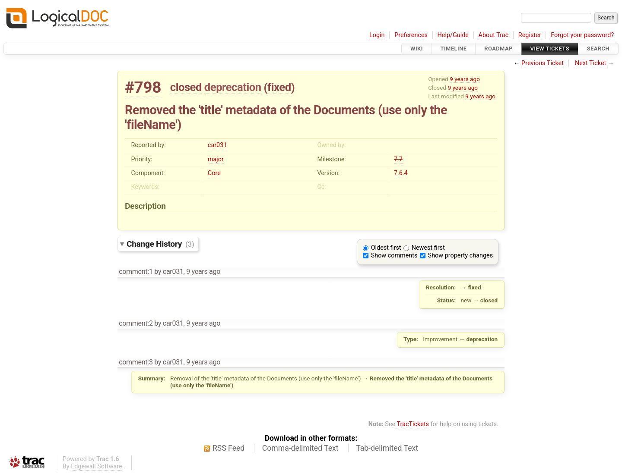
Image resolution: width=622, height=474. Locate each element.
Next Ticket (590, 63)
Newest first (428, 247)
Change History (160, 244)
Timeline (454, 48)
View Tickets (549, 48)
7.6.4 (401, 173)
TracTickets (413, 424)
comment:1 (135, 271)
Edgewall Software (96, 466)
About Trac (494, 35)
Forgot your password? (582, 35)
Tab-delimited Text (387, 448)
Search (598, 48)
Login (377, 35)
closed (186, 87)
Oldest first (386, 247)
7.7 (398, 159)
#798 (143, 87)
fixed (279, 87)
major (216, 159)
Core (214, 173)
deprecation (232, 87)
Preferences (411, 35)
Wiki (416, 48)
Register (529, 35)
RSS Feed (228, 448)
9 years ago (465, 78)
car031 (217, 145)
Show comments (394, 255)
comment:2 (135, 323)
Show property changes (460, 255)
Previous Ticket (542, 63)
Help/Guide (453, 35)
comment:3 (135, 362)
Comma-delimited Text (300, 448)
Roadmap (498, 48)
